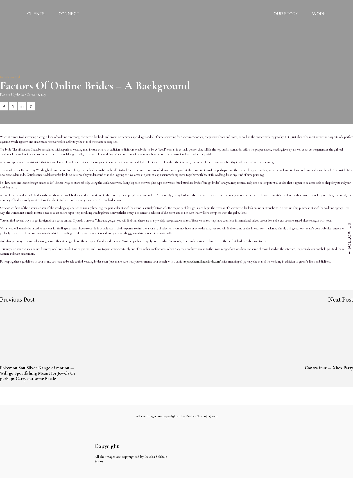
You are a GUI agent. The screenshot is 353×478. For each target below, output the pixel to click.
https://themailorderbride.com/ (202, 261)
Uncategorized (10, 77)
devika (20, 94)
